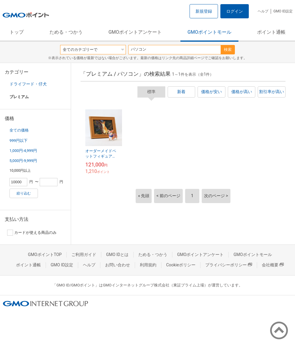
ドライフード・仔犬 (28, 84)
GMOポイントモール (209, 32)
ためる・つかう (66, 32)
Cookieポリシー (180, 264)
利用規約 (148, 264)
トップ (16, 32)
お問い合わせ (117, 264)
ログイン (234, 11)
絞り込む (24, 193)
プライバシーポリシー (228, 264)
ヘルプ (263, 11)
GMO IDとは (117, 254)
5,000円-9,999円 (23, 160)
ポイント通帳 (271, 32)
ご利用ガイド (83, 254)
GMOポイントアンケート (135, 32)
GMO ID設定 (283, 11)
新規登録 (203, 11)
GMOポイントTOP (45, 254)
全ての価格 (19, 130)
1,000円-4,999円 (23, 150)
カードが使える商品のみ (32, 233)
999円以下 (18, 140)
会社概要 (273, 264)
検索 (228, 49)
